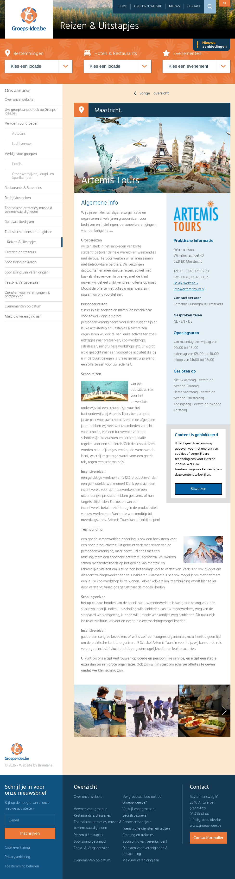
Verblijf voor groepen (21, 154)
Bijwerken (198, 489)
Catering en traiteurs (20, 252)
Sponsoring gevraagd (21, 262)
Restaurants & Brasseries (23, 188)
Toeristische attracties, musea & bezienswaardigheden (28, 210)
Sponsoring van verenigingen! (27, 272)
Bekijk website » (186, 283)
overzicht (161, 93)
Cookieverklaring (17, 848)
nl (225, 3)
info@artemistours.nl (189, 289)
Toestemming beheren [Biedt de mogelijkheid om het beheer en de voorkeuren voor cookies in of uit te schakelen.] (22, 867)
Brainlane (45, 765)
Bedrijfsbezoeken (18, 198)
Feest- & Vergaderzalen (22, 283)
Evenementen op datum (23, 306)
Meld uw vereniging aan (23, 317)
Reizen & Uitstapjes (21, 242)
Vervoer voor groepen (21, 124)
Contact (193, 6)
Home (123, 6)
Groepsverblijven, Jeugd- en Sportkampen (33, 176)
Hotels (16, 164)
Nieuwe (211, 45)
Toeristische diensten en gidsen (28, 232)
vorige (141, 93)
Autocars (18, 134)
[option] (100, 711)
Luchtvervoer (22, 144)
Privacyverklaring (17, 857)
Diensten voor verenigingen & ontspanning (27, 294)
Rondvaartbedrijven (19, 222)
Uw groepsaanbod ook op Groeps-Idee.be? (31, 111)
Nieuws (174, 6)
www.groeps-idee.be (205, 826)
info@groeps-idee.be (205, 820)
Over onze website (148, 6)
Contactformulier (208, 838)
